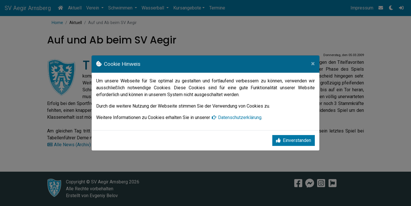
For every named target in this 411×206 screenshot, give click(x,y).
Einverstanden (293, 140)
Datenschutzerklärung (236, 117)
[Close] (313, 64)
